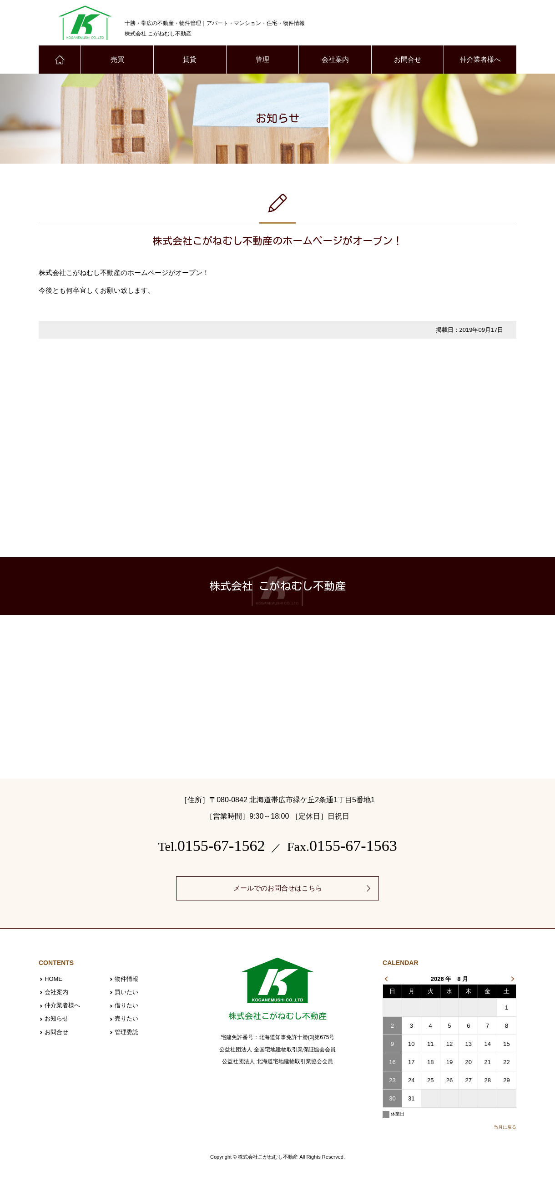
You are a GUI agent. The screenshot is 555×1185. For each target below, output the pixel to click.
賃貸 (190, 60)
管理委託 (126, 1031)
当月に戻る (505, 1127)
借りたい (126, 1005)
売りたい (126, 1018)
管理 (262, 60)
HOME (53, 979)
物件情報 (126, 979)
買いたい (126, 992)
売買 (117, 60)
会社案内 (335, 60)
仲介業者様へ (480, 60)
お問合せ (407, 60)
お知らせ (56, 1018)
